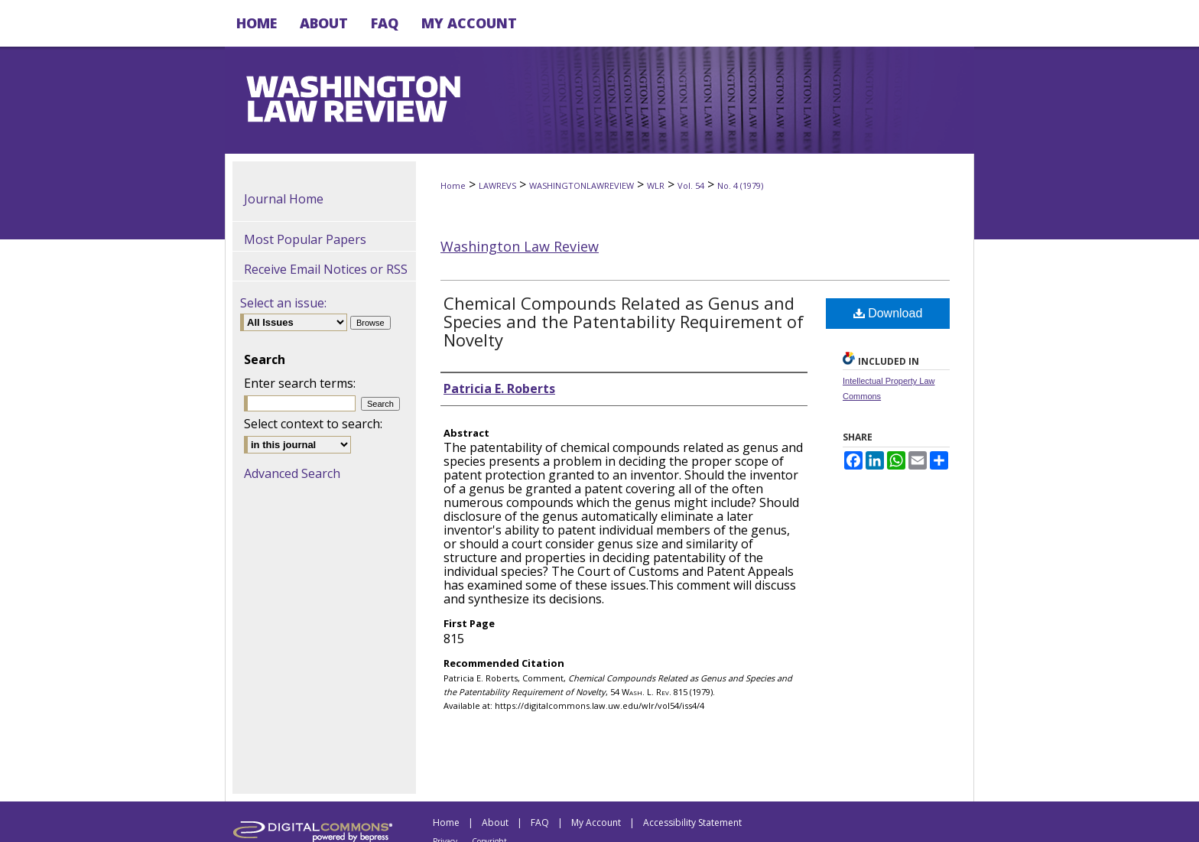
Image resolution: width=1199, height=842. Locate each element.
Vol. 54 (690, 185)
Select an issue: (283, 302)
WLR (655, 185)
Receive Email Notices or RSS (326, 269)
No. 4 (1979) (740, 185)
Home (453, 185)
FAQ (540, 822)
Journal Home (283, 198)
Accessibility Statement (692, 822)
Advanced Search (292, 473)
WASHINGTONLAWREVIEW (581, 185)
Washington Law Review (519, 246)
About (495, 822)
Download (888, 313)
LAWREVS (497, 185)
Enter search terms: (300, 383)
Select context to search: (313, 423)
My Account (596, 822)
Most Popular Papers (305, 239)
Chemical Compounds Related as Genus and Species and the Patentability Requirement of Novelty (624, 321)
